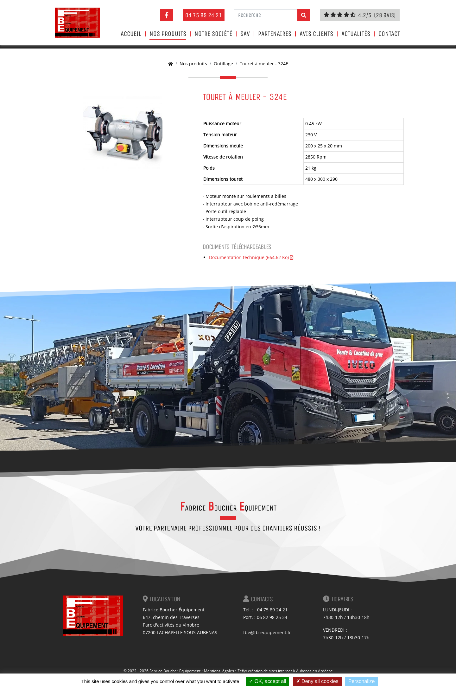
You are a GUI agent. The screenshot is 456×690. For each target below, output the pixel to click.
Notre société (213, 33)
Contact (389, 33)
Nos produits (167, 33)
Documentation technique (251, 257)
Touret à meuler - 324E (264, 64)
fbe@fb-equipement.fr (267, 632)
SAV (245, 33)
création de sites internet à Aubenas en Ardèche (290, 671)
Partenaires (274, 33)
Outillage (223, 64)
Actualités (355, 33)
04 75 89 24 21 (203, 15)
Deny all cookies (317, 681)
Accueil (131, 33)
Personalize (361, 681)
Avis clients (316, 33)
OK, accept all (267, 681)
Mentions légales (219, 671)
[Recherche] (265, 15)
